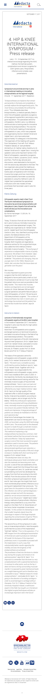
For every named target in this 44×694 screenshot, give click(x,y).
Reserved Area (11, 669)
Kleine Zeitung (10, 194)
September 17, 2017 (33, 14)
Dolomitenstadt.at (11, 84)
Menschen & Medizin (11, 313)
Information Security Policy (29, 669)
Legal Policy (19, 669)
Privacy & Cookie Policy (27, 671)
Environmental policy (16, 671)
